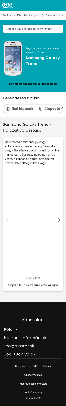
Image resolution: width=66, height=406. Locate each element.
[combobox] (34, 29)
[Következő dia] (59, 220)
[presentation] (33, 109)
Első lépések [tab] (19, 109)
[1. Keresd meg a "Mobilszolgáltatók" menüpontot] (33, 220)
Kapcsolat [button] (32, 320)
